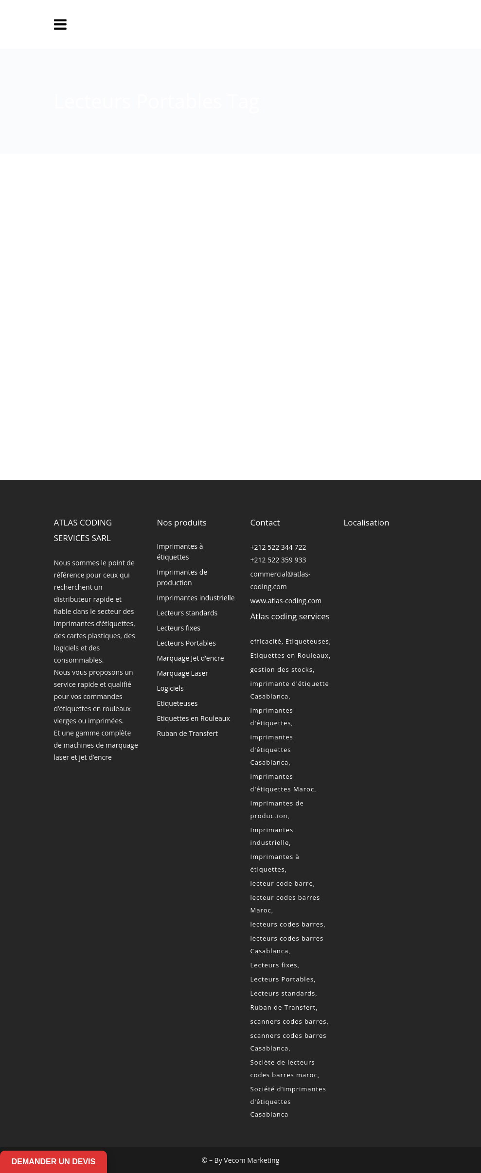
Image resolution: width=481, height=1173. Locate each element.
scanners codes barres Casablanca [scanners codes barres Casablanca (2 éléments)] (288, 1041)
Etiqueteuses (177, 703)
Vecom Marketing (251, 1160)
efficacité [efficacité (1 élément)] (266, 641)
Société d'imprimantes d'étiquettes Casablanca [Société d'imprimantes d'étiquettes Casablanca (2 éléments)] (288, 1102)
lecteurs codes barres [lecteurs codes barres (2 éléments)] (287, 924)
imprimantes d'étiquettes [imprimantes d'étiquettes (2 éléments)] (271, 716)
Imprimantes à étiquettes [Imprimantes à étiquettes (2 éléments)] (275, 863)
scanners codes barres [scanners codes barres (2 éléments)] (288, 1021)
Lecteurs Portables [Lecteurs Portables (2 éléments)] (282, 979)
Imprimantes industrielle (196, 597)
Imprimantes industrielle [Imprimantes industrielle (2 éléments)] (272, 836)
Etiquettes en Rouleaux (193, 718)
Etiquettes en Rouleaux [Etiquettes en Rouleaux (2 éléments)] (289, 655)
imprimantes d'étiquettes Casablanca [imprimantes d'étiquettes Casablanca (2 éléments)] (271, 750)
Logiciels (170, 688)
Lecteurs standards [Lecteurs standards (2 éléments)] (283, 993)
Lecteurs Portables (186, 643)
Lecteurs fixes (178, 627)
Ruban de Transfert (187, 733)
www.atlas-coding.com (286, 600)
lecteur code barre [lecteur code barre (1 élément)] (281, 883)
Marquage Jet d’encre (190, 658)
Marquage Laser (182, 673)
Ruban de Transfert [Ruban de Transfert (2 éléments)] (283, 1007)
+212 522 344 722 (278, 547)
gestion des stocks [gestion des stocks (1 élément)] (281, 669)
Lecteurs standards (187, 612)
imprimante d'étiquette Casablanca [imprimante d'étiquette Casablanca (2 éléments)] (289, 689)
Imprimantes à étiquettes (180, 551)
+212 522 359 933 (278, 559)
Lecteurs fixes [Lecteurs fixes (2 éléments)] (274, 965)
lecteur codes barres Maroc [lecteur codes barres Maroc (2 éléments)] (285, 903)
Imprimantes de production (182, 577)
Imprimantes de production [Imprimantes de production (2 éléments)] (277, 809)
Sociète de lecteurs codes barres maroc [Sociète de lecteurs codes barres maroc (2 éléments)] (284, 1068)
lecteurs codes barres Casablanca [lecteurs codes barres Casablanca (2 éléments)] (287, 944)
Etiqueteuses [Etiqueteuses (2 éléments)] (307, 641)
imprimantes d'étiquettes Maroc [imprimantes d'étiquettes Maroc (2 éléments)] (282, 782)
